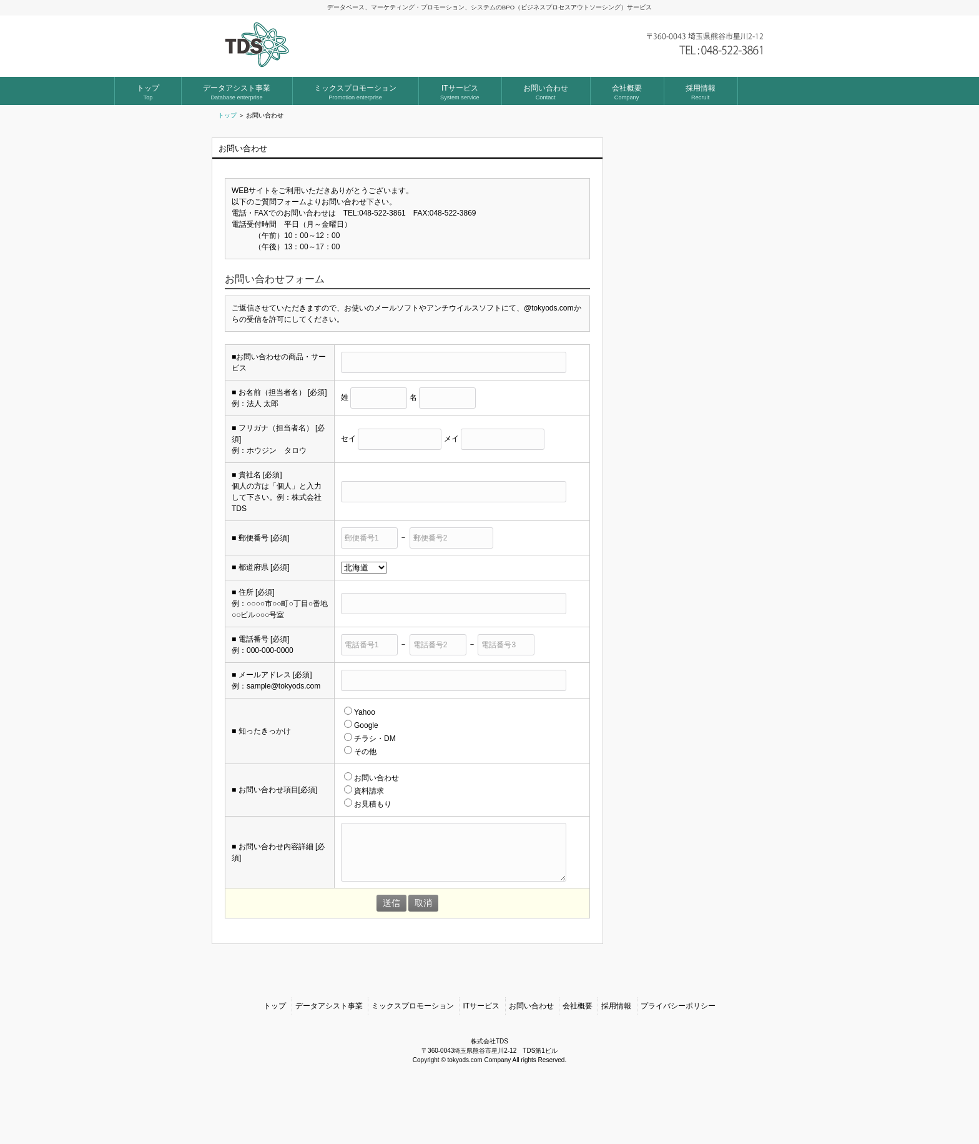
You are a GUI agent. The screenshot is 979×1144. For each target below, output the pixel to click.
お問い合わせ (531, 1062)
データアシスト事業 (329, 1062)
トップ (227, 115)
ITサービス (481, 1062)
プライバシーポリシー (678, 1062)
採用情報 (616, 1062)
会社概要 (578, 1062)
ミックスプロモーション (412, 1062)
